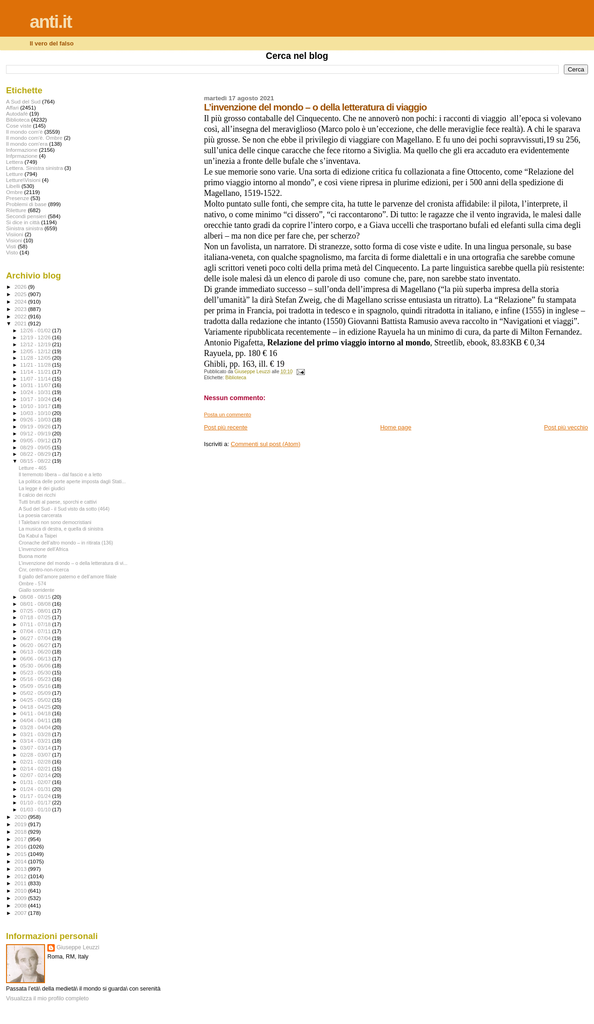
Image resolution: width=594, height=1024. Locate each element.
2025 (21, 294)
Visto (12, 252)
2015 (21, 854)
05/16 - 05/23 (36, 679)
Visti (11, 246)
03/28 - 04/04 (36, 727)
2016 (21, 846)
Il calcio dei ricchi (37, 495)
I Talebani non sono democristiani (55, 522)
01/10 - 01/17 (36, 802)
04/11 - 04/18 (36, 713)
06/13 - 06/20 (36, 652)
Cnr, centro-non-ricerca (44, 569)
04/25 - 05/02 (36, 700)
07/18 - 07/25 (36, 617)
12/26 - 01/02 (36, 330)
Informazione (22, 150)
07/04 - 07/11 (36, 631)
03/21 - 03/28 (36, 734)
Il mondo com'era (27, 144)
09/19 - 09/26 (36, 426)
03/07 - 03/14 (36, 748)
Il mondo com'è (24, 132)
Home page (395, 427)
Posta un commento (227, 414)
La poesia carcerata (40, 515)
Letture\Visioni (23, 180)
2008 (21, 905)
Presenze (17, 198)
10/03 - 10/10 (36, 413)
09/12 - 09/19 (36, 433)
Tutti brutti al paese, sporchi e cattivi (58, 502)
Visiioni (14, 234)
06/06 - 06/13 (36, 658)
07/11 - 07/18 (36, 624)
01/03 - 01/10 (36, 809)
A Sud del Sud (23, 101)
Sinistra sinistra (24, 228)
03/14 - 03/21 (36, 741)
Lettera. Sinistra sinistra (34, 168)
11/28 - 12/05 (36, 358)
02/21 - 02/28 (36, 762)
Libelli (13, 186)
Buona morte (33, 556)
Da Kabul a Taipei (38, 535)
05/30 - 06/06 (36, 665)
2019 (21, 824)
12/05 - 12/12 (36, 351)
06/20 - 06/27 (36, 645)
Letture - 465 (32, 468)
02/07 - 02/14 (36, 775)
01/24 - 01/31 (36, 789)
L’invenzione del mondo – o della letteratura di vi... (73, 563)
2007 (21, 913)
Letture (14, 174)
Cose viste (19, 126)
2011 (21, 883)
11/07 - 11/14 (36, 379)
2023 (21, 309)
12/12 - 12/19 (36, 344)
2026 (21, 287)
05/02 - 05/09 (36, 693)
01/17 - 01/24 (36, 796)
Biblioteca (236, 377)
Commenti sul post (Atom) (265, 444)
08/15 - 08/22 (36, 461)
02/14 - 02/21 (36, 768)
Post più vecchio (566, 427)
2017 (21, 839)
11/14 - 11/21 (36, 372)
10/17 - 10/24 (36, 399)
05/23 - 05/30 (36, 672)
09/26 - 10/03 (36, 419)
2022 (21, 316)
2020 (21, 817)
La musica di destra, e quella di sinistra (61, 528)
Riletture (16, 210)
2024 (21, 301)
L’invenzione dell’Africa (43, 549)
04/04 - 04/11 (36, 720)
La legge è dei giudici (42, 488)
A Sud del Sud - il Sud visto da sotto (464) (64, 509)
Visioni (14, 240)
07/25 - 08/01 (36, 611)
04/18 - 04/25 (36, 707)
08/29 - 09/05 (36, 447)
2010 (21, 891)
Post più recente (225, 427)
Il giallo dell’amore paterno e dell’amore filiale (67, 576)
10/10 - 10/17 (36, 406)
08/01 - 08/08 (36, 604)
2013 (21, 869)
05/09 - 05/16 (36, 686)
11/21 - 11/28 (36, 365)
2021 (21, 323)
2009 (21, 898)
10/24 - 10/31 (36, 392)
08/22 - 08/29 (36, 454)
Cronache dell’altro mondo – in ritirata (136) (66, 542)
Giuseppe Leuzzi (78, 947)
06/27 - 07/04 (36, 638)
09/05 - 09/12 (36, 440)
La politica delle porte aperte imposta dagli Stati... (72, 481)
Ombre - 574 (32, 583)
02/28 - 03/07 (36, 755)
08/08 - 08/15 (36, 597)
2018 (21, 832)
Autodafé (17, 113)
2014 (21, 861)
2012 (21, 876)
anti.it (50, 22)
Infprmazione (22, 156)
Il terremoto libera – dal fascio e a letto (60, 474)
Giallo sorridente (36, 590)
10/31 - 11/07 (36, 385)
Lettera (14, 162)
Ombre (14, 192)
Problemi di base (26, 204)
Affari (12, 107)
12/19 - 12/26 (36, 337)
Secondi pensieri (26, 216)
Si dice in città (22, 222)
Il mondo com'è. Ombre (34, 138)
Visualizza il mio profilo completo (47, 998)
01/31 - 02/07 (36, 782)
